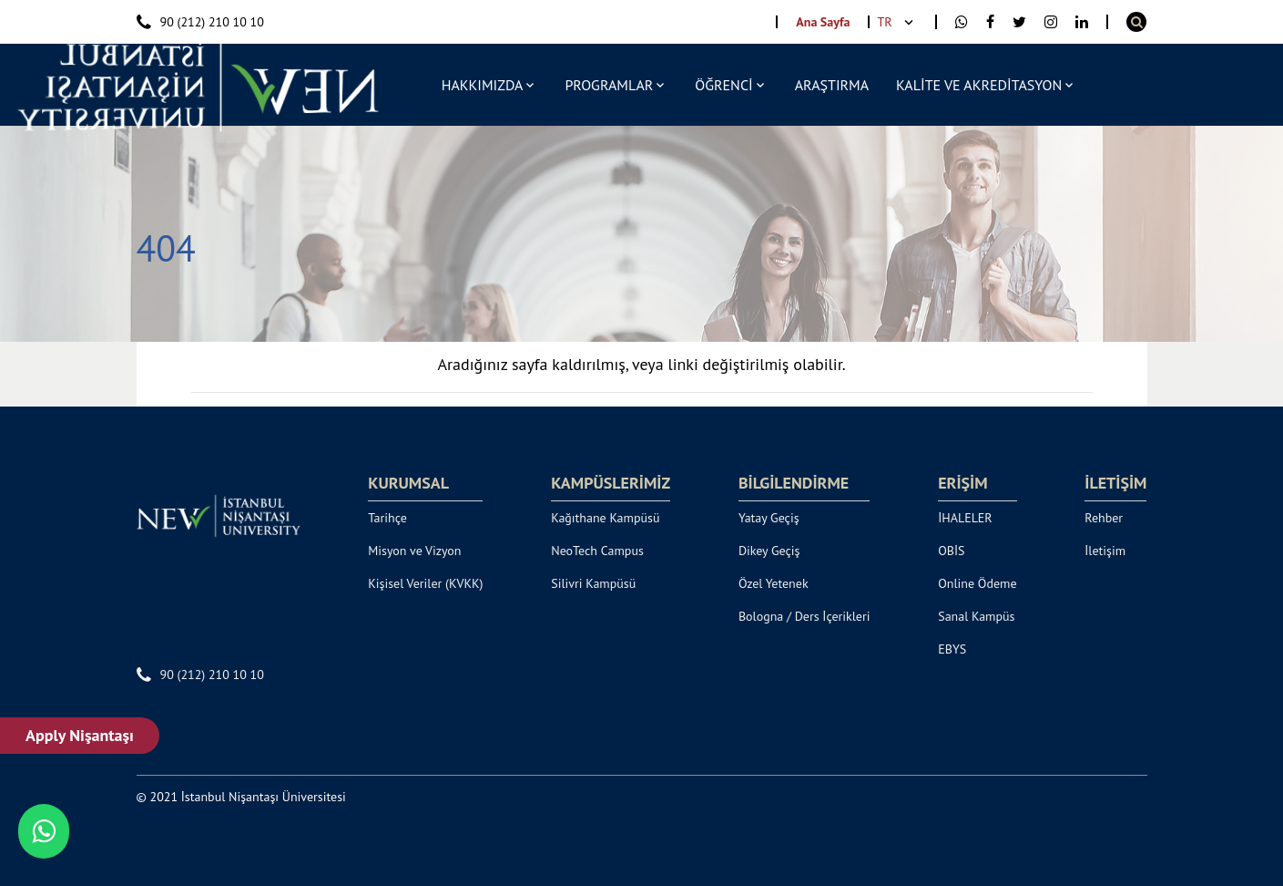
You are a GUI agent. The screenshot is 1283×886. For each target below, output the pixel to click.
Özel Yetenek (773, 583)
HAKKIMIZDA (483, 85)
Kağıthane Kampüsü (605, 518)
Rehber (1103, 518)
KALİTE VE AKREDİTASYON (979, 85)
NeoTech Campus (597, 550)
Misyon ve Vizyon (414, 550)
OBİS (951, 550)
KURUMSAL (408, 483)
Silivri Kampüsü (593, 583)
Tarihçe (387, 518)
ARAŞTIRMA (832, 85)
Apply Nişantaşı (82, 735)
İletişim (1104, 550)
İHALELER (965, 518)
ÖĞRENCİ (723, 85)
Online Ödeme (977, 583)
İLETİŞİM (1115, 483)
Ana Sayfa (823, 21)
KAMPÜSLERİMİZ (610, 483)
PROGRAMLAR (609, 85)
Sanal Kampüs (976, 616)
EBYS (952, 649)
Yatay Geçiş (768, 518)
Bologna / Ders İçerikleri (804, 616)
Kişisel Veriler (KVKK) (425, 583)
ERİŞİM (962, 483)
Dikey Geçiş (769, 550)
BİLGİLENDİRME (793, 483)
